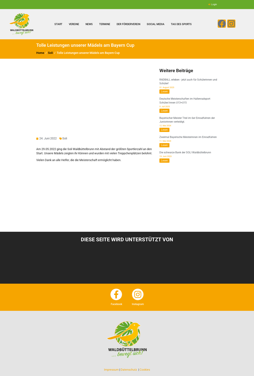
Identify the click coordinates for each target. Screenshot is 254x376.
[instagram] (138, 294)
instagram (138, 304)
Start (58, 24)
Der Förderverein (128, 24)
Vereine (74, 24)
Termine (104, 24)
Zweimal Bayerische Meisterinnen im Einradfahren (188, 137)
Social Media (155, 24)
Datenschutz (129, 369)
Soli (64, 138)
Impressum (111, 369)
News (89, 24)
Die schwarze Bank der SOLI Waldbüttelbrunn (185, 152)
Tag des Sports (181, 24)
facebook (116, 304)
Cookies (145, 369)
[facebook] (116, 294)
